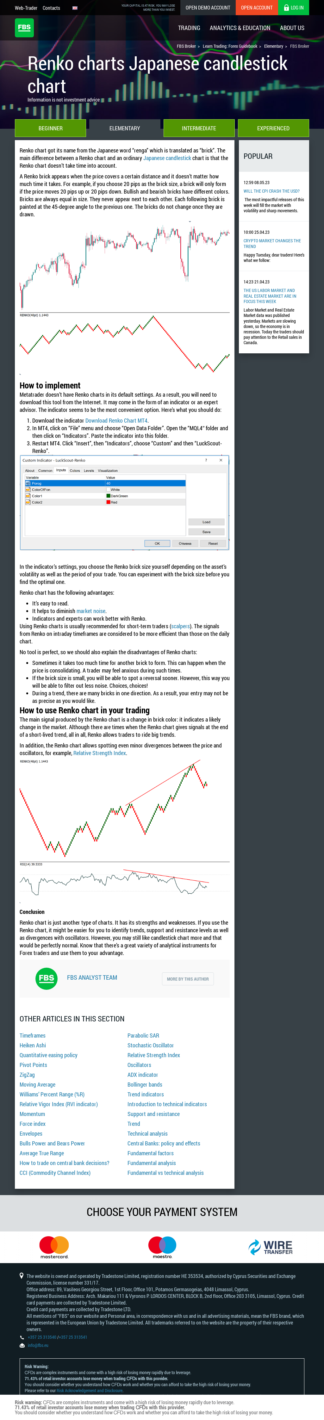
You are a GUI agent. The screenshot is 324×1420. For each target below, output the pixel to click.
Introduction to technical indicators (167, 1104)
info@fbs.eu (38, 1345)
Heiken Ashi (33, 1045)
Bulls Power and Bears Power (52, 1143)
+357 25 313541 (73, 1337)
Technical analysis (148, 1133)
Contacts (51, 7)
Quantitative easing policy (49, 1055)
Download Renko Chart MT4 (116, 420)
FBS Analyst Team (92, 977)
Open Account (257, 7)
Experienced (273, 128)
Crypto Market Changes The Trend (272, 243)
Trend (134, 1123)
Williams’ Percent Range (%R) (52, 1094)
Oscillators (139, 1065)
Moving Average (37, 1084)
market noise (91, 611)
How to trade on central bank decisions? (64, 1163)
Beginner (51, 128)
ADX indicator (143, 1074)
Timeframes (33, 1035)
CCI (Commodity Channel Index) (55, 1172)
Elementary (124, 128)
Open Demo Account (208, 7)
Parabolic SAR (143, 1035)
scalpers (180, 626)
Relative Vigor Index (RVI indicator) (59, 1104)
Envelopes (31, 1133)
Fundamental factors (151, 1153)
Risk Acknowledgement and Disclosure (89, 1390)
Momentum (32, 1114)
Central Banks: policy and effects (164, 1143)
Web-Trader (26, 7)
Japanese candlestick (167, 158)
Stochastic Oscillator (151, 1045)
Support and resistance (154, 1114)
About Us (292, 28)
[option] (54, 1247)
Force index (33, 1123)
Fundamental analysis (152, 1163)
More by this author (188, 979)
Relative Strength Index (99, 753)
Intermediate (199, 128)
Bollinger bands (145, 1084)
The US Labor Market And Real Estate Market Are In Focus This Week (270, 296)
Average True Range (42, 1153)
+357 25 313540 (42, 1337)
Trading (189, 28)
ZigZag (27, 1074)
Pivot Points (33, 1065)
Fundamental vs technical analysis (166, 1172)
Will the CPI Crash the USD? (272, 191)
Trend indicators (146, 1094)
